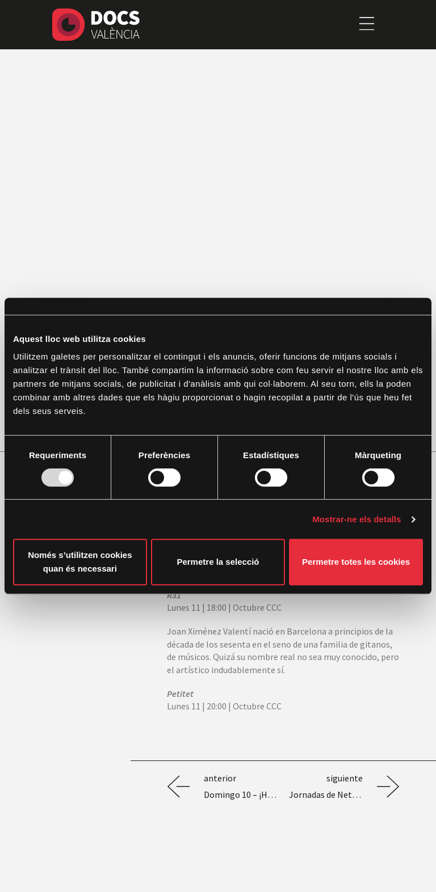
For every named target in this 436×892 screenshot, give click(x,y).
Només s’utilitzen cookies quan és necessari (80, 561)
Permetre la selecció (218, 562)
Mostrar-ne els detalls (356, 519)
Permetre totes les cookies (356, 562)
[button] (366, 24)
